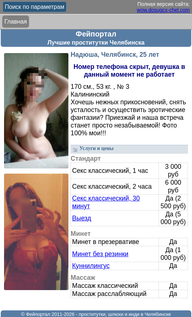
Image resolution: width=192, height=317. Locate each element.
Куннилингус (91, 265)
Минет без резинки (100, 254)
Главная (15, 21)
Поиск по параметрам (34, 7)
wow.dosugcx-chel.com (163, 10)
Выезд (81, 218)
